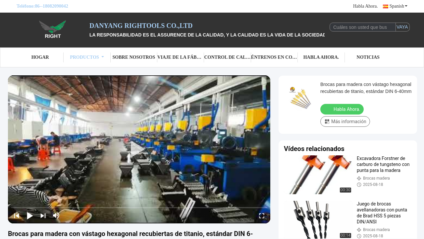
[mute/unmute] (56, 215)
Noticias (368, 57)
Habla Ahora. (365, 6)
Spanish (398, 6)
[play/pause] (29, 215)
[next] (43, 215)
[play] (139, 149)
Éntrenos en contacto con (274, 57)
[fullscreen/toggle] (261, 215)
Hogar (40, 57)
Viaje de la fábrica (180, 57)
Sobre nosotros (134, 57)
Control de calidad (227, 57)
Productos (87, 57)
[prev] (16, 215)
